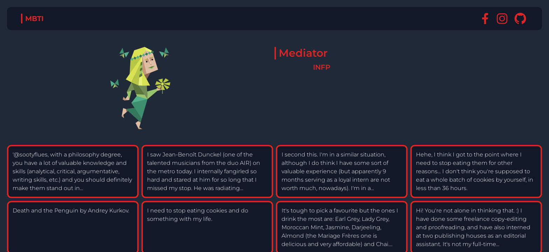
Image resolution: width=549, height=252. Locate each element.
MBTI (34, 18)
